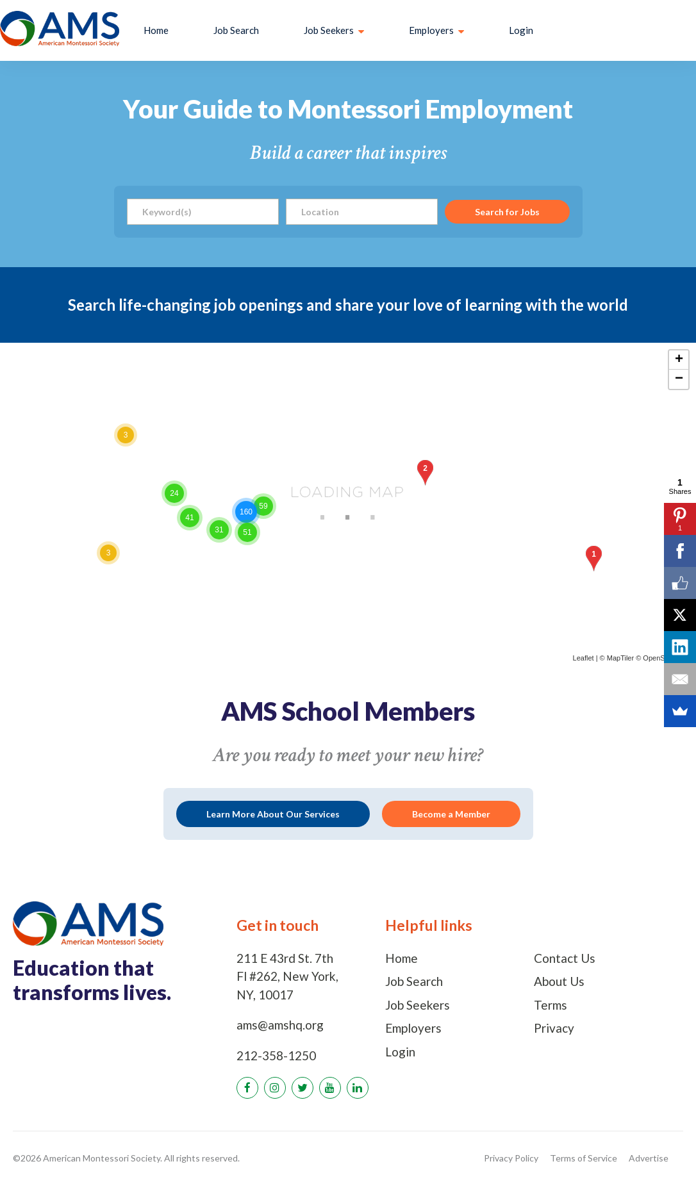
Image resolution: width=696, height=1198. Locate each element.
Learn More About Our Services (273, 813)
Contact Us (564, 958)
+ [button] (679, 360)
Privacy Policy (511, 1158)
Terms (550, 1004)
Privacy (554, 1028)
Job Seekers (417, 1004)
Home (156, 30)
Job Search (236, 30)
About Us (559, 981)
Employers (413, 1028)
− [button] (679, 379)
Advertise (648, 1158)
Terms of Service (583, 1158)
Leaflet (583, 658)
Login (521, 30)
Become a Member (451, 813)
